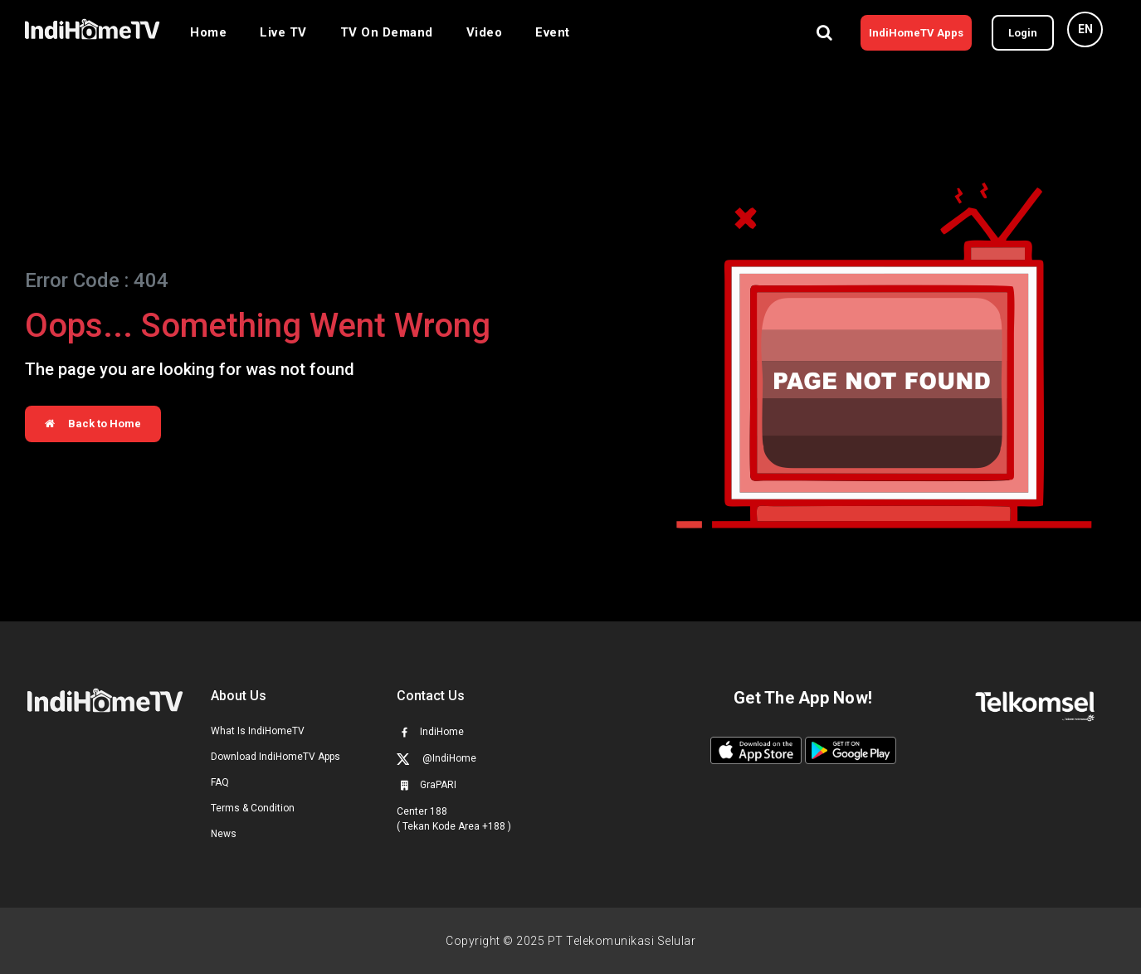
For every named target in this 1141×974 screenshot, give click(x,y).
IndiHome (430, 731)
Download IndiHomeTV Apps (275, 756)
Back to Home (93, 423)
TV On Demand (386, 32)
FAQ (220, 782)
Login (1022, 33)
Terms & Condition (253, 808)
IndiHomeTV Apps (916, 33)
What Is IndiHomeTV (258, 731)
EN (1085, 29)
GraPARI (426, 785)
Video (484, 32)
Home (208, 32)
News (223, 834)
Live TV (283, 32)
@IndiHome (436, 758)
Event (552, 32)
